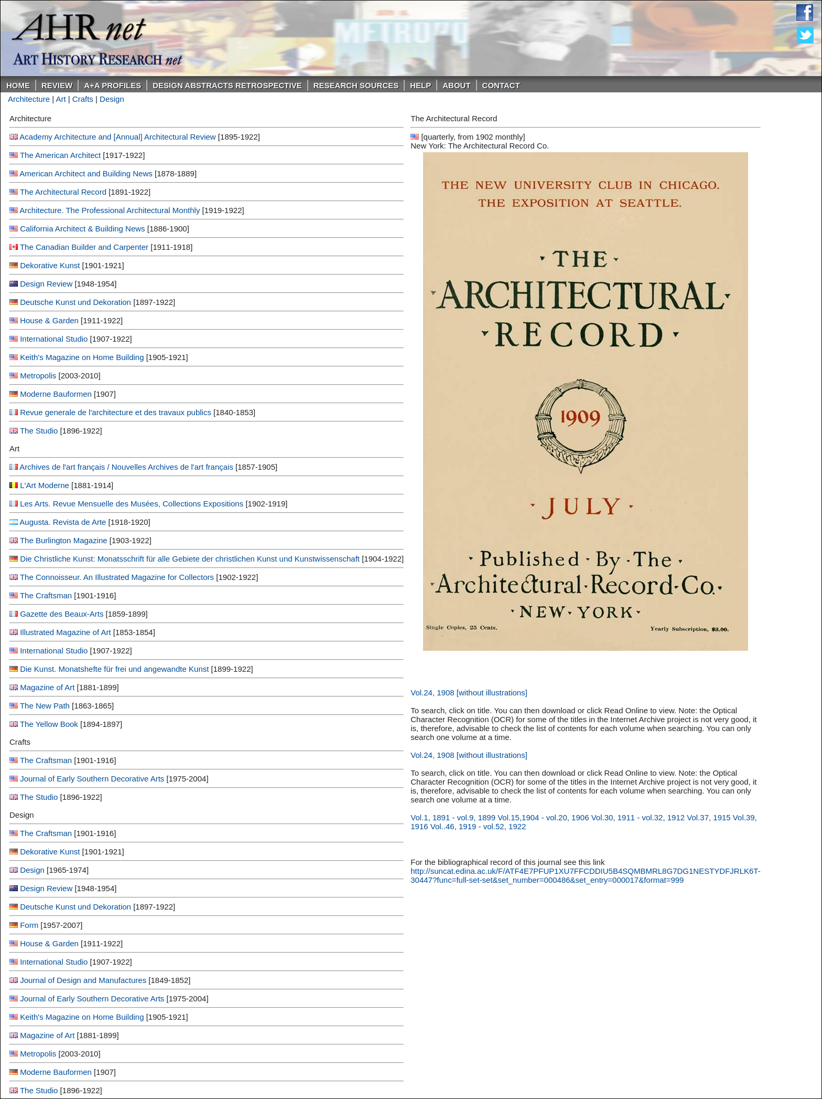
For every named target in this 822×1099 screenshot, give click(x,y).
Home (18, 85)
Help (420, 85)
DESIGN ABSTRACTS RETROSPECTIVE (227, 85)
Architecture (29, 98)
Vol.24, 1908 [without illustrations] (468, 692)
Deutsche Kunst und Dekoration (75, 302)
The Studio (39, 430)
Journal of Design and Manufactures (83, 980)
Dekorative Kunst (50, 265)
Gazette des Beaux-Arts (61, 613)
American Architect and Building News (85, 173)
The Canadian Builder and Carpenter (84, 246)
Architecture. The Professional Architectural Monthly (109, 210)
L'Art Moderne (44, 485)
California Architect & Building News (82, 228)
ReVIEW (56, 85)
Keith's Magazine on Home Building (82, 357)
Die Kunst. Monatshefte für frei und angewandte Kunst (114, 668)
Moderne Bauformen (56, 393)
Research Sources (356, 85)
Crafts (82, 98)
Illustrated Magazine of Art (65, 632)
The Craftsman (46, 595)
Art (61, 98)
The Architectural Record (63, 191)
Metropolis (38, 375)
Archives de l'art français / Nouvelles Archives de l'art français (126, 466)
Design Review (46, 283)
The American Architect (61, 155)
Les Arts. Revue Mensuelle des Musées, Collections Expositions (131, 503)
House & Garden (49, 320)
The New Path (45, 705)
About (456, 85)
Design (112, 98)
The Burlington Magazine (63, 540)
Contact (501, 85)
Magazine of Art (47, 687)
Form (29, 925)
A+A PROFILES (112, 85)
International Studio (54, 338)
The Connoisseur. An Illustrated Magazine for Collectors (117, 577)
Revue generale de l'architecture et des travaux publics (115, 412)
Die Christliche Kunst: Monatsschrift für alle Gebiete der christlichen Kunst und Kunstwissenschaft (190, 558)
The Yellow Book (49, 724)
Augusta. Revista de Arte (62, 521)
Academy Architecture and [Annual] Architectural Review (117, 136)
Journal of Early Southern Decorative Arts (92, 778)
